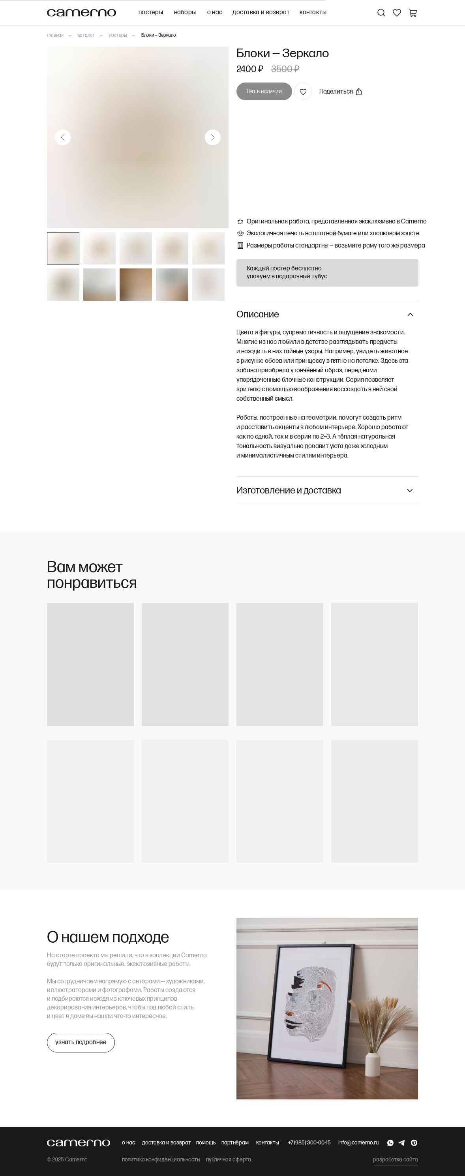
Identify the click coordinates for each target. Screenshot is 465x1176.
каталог (86, 35)
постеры (118, 35)
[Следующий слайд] (213, 137)
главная (55, 35)
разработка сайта (395, 1159)
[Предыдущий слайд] (63, 137)
